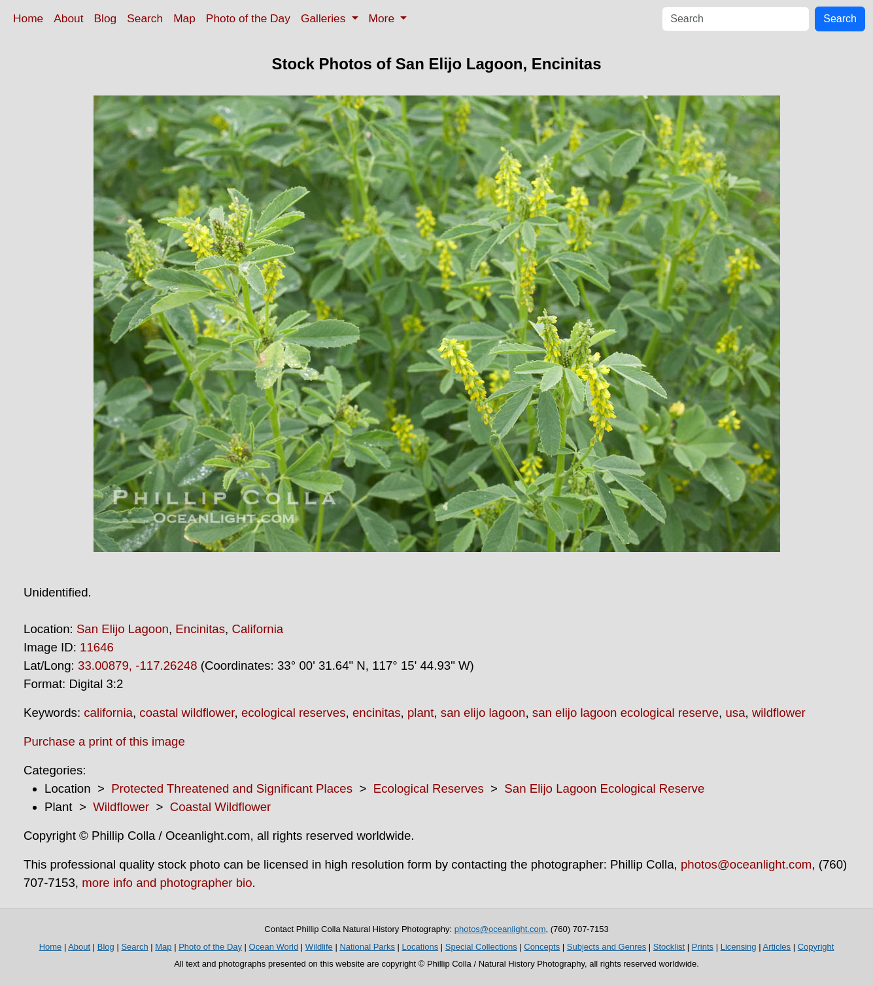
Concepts (542, 947)
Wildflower (121, 807)
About (68, 18)
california (108, 712)
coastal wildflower (186, 712)
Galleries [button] (325, 18)
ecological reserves (293, 712)
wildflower (779, 712)
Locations (420, 947)
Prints (702, 947)
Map (184, 18)
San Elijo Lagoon (123, 629)
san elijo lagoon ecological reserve (625, 712)
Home (28, 18)
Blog (105, 18)
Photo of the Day (248, 18)
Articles (776, 947)
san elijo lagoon (483, 712)
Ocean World (274, 947)
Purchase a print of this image (104, 741)
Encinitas (200, 629)
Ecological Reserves (428, 788)
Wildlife (319, 947)
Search (145, 18)
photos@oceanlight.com (746, 864)
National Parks (367, 947)
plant (420, 712)
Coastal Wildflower (220, 807)
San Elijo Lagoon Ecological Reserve (604, 788)
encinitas (376, 712)
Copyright (816, 947)
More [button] (383, 18)
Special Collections (481, 947)
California (257, 629)
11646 (97, 647)
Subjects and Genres (606, 947)
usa (735, 712)
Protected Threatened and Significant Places (231, 788)
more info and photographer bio (167, 883)
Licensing (739, 947)
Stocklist (669, 947)
